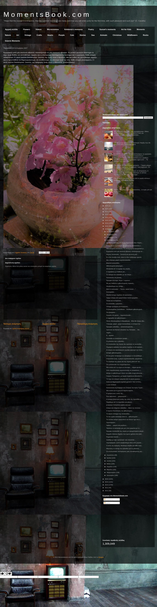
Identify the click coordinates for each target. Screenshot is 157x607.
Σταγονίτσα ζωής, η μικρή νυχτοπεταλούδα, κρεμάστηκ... (124, 359)
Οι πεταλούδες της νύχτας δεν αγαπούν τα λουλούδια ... (124, 344)
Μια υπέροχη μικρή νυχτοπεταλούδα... (118, 260)
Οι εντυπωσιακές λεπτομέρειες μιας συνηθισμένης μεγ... (124, 451)
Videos (38, 29)
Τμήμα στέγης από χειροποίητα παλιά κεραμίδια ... (122, 298)
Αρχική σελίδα (11, 29)
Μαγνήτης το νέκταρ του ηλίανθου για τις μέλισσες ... (123, 448)
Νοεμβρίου (110, 234)
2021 (107, 217)
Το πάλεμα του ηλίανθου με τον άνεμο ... (119, 274)
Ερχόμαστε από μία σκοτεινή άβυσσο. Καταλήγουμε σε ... (125, 251)
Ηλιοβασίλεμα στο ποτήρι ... (115, 286)
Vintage (28, 35)
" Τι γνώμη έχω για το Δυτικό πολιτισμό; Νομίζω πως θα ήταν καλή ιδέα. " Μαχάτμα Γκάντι (132, 143)
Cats (72, 35)
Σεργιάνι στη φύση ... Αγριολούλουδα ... (119, 315)
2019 (107, 223)
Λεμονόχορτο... (111, 422)
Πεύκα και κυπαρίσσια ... (114, 301)
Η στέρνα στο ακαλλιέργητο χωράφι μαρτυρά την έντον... (124, 350)
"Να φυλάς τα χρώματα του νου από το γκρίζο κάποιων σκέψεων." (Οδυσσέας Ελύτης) (132, 179)
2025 (107, 206)
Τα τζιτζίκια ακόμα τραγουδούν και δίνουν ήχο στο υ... (123, 419)
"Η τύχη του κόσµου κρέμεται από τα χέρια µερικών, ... (124, 379)
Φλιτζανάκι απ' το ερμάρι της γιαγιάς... (118, 269)
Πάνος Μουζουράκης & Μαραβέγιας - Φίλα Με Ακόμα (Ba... (125, 321)
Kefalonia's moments (73, 29)
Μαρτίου (110, 469)
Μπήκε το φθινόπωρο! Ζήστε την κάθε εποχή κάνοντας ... (125, 373)
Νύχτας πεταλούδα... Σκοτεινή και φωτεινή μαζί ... (122, 254)
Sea (93, 35)
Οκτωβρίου (110, 237)
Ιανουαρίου (110, 475)
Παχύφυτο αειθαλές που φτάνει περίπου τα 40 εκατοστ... (124, 347)
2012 (107, 491)
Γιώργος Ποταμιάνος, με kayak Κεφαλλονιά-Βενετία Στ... (124, 376)
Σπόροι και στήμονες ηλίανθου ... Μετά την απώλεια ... (124, 408)
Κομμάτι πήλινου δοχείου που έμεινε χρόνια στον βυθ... (124, 434)
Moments (141, 29)
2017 (107, 229)
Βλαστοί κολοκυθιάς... (113, 263)
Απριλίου (110, 466)
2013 (107, 488)
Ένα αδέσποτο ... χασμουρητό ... (117, 396)
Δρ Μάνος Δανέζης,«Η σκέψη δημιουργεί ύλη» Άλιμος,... (124, 243)
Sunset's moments (107, 29)
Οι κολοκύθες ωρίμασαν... (114, 304)
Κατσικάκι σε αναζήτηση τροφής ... (117, 338)
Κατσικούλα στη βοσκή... (114, 277)
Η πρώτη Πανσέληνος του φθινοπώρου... (119, 411)
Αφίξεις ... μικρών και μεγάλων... (116, 425)
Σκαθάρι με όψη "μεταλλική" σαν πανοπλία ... (121, 440)
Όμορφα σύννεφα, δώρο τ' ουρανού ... (118, 280)
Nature (8, 35)
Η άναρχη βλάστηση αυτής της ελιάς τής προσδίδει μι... (124, 399)
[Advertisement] (128, 64)
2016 (107, 479)
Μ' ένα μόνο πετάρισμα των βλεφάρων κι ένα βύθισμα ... (124, 356)
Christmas (117, 35)
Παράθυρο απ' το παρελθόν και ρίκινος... (119, 402)
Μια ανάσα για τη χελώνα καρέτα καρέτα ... (120, 390)
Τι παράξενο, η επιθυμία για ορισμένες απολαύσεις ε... (124, 246)
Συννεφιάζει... (110, 292)
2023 (107, 211)
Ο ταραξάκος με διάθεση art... (116, 272)
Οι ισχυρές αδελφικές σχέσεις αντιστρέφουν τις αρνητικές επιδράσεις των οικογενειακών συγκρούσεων (132, 155)
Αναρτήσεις (108, 499)
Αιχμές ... (109, 332)
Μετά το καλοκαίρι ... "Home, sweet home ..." (121, 289)
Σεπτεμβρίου (111, 240)
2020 (107, 220)
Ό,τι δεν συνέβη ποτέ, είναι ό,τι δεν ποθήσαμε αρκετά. (124, 257)
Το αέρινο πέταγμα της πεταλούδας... (118, 414)
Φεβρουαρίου (111, 472)
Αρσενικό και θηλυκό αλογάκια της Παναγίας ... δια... (123, 330)
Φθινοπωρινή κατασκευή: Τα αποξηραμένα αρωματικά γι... (125, 248)
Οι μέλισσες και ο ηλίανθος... (115, 341)
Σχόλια (107, 503)
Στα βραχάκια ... (111, 312)
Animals (103, 35)
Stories (83, 35)
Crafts (39, 35)
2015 (107, 482)
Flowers (26, 29)
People (62, 35)
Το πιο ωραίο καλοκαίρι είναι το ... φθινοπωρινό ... (122, 417)
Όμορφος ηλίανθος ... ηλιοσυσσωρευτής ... (120, 327)
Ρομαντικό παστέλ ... (113, 437)
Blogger (100, 557)
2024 (107, 209)
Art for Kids (126, 29)
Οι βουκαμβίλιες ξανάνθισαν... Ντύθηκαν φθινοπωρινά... (124, 309)
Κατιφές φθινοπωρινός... (114, 353)
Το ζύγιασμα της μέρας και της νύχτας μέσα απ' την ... (124, 361)
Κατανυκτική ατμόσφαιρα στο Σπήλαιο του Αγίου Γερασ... (125, 388)
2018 (107, 226)
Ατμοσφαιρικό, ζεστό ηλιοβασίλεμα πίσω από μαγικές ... (124, 443)
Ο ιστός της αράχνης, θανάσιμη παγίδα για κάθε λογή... (124, 445)
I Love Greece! (111, 385)
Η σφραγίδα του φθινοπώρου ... (116, 318)
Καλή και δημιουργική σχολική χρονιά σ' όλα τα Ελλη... (124, 382)
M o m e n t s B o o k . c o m (46, 14)
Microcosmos (53, 29)
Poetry (91, 29)
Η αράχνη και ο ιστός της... (115, 393)
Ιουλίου (109, 458)
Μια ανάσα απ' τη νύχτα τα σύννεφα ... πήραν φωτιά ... (124, 367)
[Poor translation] (8, 574)
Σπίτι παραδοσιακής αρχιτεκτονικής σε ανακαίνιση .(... (124, 370)
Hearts (50, 35)
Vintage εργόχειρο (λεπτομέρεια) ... (117, 306)
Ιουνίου (109, 461)
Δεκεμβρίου (111, 231)
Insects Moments (12, 41)
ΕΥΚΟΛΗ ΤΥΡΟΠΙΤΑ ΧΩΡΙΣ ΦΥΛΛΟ (118, 405)
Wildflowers (132, 35)
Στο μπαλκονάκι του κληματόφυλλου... (118, 364)
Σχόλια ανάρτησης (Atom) (20, 328)
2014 (107, 485)
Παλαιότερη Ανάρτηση (87, 324)
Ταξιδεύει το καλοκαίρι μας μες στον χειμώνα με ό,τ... (123, 428)
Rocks (145, 35)
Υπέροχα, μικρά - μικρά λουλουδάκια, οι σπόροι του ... (124, 324)
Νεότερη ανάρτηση (12, 324)
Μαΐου (109, 464)
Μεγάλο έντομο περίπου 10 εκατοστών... (119, 295)
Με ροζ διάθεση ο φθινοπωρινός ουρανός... (120, 283)
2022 (107, 214)
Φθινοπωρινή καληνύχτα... (115, 266)
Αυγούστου (110, 455)
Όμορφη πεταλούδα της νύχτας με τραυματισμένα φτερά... (125, 431)
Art (17, 35)
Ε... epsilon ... (110, 335)
